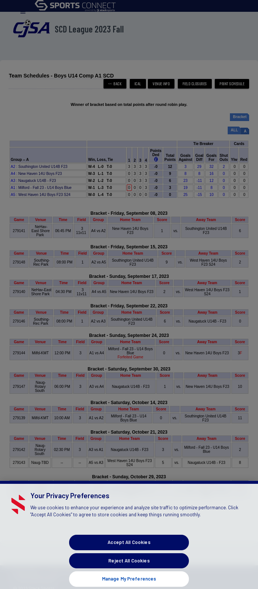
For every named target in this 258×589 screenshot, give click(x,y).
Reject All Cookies (128, 572)
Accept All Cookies (129, 554)
